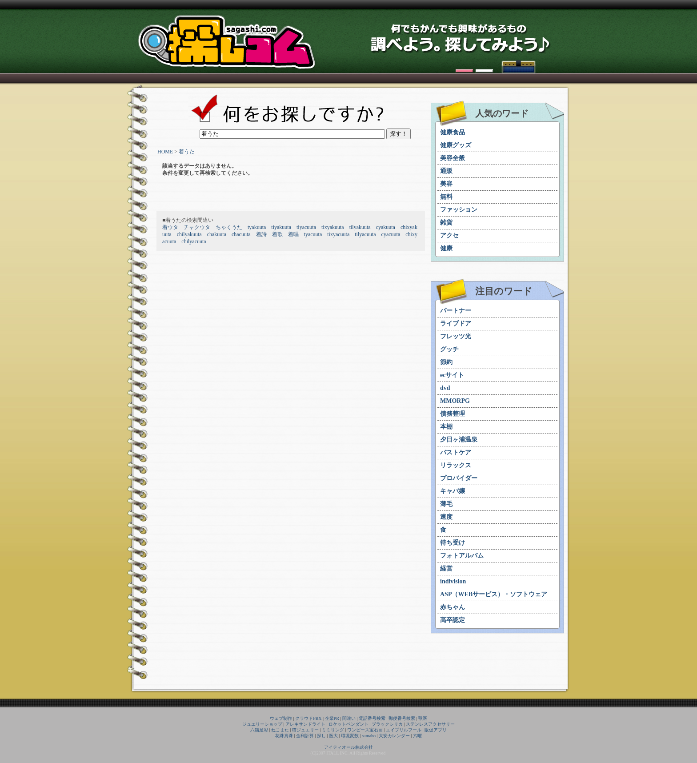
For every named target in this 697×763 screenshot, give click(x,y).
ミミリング (333, 729)
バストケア (455, 452)
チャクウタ (197, 227)
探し (321, 735)
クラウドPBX (308, 718)
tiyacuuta (306, 227)
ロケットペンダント (348, 724)
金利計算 (305, 735)
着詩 (261, 234)
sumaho (369, 735)
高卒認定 (452, 620)
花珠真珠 (284, 735)
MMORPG (455, 401)
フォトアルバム (462, 555)
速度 (446, 517)
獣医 (422, 718)
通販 (446, 171)
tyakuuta (257, 227)
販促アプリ (436, 729)
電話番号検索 (372, 718)
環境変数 (350, 735)
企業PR (332, 718)
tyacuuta (313, 234)
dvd (445, 388)
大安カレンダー (394, 735)
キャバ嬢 (452, 491)
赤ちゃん (452, 607)
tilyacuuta (365, 234)
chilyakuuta (189, 234)
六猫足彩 (259, 729)
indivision (453, 581)
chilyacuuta (193, 241)
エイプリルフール (403, 729)
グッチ (449, 349)
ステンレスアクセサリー (430, 724)
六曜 (417, 735)
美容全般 (452, 158)
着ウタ (170, 227)
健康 (446, 248)
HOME (165, 152)
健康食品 (452, 132)
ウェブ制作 (281, 718)
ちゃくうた (229, 227)
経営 (446, 568)
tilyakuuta (360, 227)
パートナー (455, 310)
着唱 (293, 234)
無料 (446, 196)
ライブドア (455, 323)
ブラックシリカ (387, 724)
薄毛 (446, 504)
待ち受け (452, 542)
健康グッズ (455, 145)
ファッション (458, 209)
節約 (446, 362)
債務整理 (452, 413)
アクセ (449, 235)
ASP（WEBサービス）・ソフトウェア (493, 594)
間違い (349, 718)
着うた (187, 152)
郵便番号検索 (402, 718)
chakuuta (216, 234)
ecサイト (452, 375)
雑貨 (446, 222)
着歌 (277, 234)
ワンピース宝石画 (365, 729)
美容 (446, 184)
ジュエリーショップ (262, 724)
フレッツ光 (455, 336)
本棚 (446, 426)
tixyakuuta (332, 227)
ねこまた (280, 729)
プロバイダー (458, 478)
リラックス (455, 465)
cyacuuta (391, 234)
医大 (333, 735)
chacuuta (241, 234)
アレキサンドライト (305, 724)
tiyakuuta (281, 227)
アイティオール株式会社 (348, 747)
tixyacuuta (338, 234)
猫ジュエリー (305, 729)
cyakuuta (385, 227)
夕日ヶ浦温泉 (458, 439)
